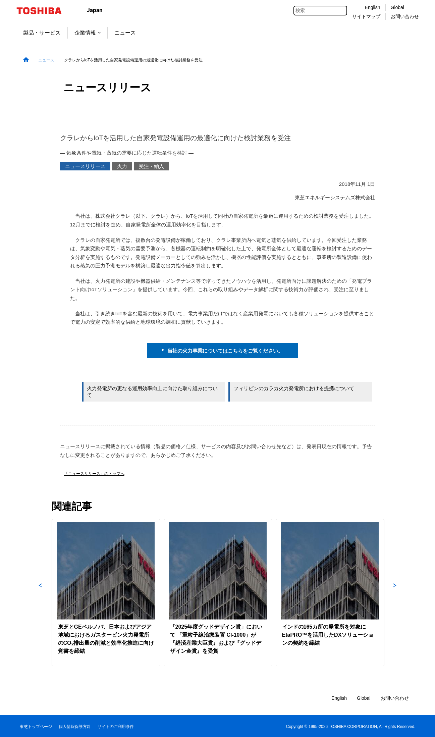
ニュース (125, 33)
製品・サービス (42, 33)
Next (394, 592)
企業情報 (87, 33)
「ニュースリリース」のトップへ (94, 473)
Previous (40, 592)
